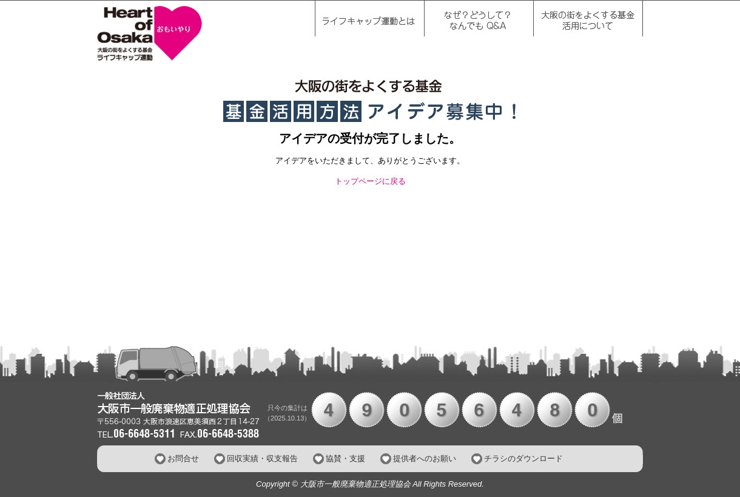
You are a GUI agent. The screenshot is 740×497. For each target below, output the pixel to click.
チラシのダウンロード (523, 458)
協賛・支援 (345, 458)
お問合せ (183, 458)
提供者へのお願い (424, 458)
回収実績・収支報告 (262, 458)
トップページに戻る (370, 181)
